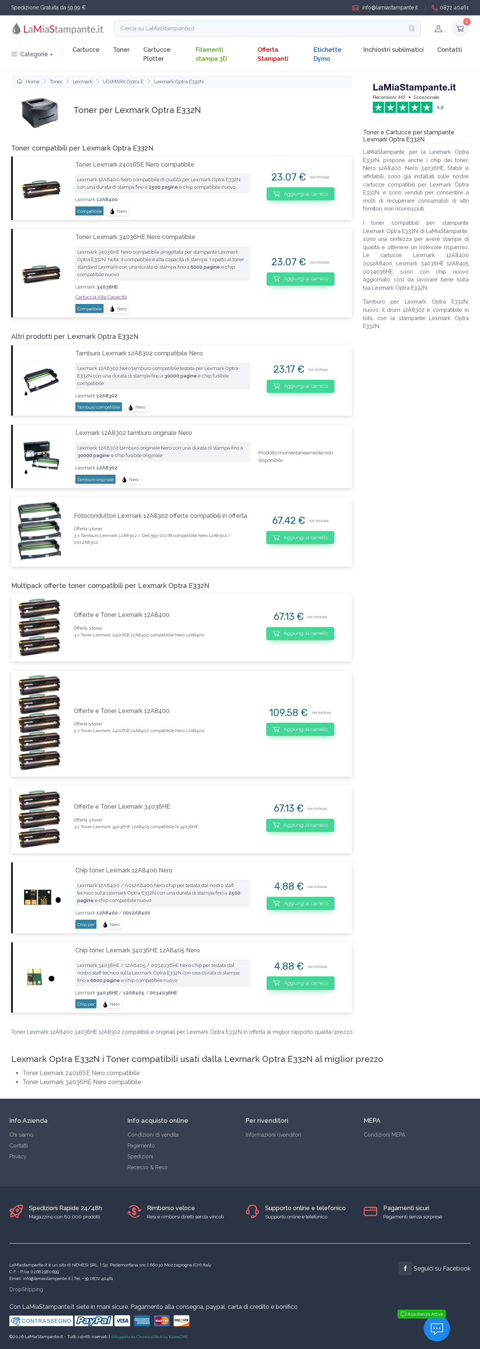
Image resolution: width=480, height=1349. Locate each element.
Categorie (29, 54)
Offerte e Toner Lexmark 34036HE (122, 806)
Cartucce (85, 49)
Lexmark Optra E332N (179, 81)
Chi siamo (21, 1135)
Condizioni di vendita (153, 1135)
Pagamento (141, 1146)
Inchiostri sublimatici (393, 49)
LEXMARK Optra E (123, 81)
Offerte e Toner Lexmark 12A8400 (122, 614)
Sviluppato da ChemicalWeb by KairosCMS (149, 1337)
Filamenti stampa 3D (211, 54)
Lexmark (83, 81)
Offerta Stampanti (273, 54)
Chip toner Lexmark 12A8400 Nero (123, 870)
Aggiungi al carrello (300, 193)
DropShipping (26, 1289)
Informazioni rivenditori (273, 1135)
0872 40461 (450, 8)
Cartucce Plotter (156, 54)
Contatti (449, 49)
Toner (121, 49)
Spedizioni (140, 1156)
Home (28, 81)
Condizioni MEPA (384, 1135)
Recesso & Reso (148, 1167)
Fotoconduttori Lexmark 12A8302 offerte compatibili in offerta (160, 515)
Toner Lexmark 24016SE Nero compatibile (134, 164)
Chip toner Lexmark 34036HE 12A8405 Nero (137, 950)
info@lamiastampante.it (385, 8)
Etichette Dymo (327, 54)
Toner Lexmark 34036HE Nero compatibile (135, 237)
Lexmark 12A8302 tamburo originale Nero (133, 432)
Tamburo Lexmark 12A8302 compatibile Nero (139, 353)
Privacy (18, 1156)
